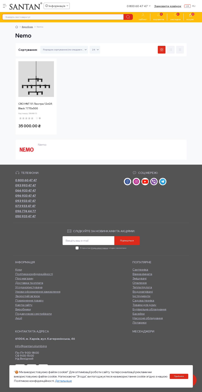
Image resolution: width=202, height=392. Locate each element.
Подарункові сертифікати (33, 313)
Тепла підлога (142, 287)
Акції (18, 318)
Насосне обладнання (147, 318)
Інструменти (141, 296)
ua (187, 6)
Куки (18, 269)
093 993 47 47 (25, 185)
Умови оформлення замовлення (37, 291)
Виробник (27, 26)
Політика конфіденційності (34, 274)
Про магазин (24, 278)
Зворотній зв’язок (27, 296)
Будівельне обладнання (149, 309)
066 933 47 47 (25, 190)
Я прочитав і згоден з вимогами (103, 248)
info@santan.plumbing (31, 346)
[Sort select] (64, 50)
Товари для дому (144, 305)
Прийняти (179, 376)
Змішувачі (139, 278)
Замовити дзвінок (167, 6)
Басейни (138, 313)
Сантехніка (140, 269)
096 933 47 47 (25, 195)
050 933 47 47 (25, 216)
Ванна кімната (142, 274)
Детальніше (63, 381)
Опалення (139, 283)
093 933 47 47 (25, 201)
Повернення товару (29, 300)
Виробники (23, 309)
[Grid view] (161, 50)
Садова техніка (143, 300)
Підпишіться (127, 240)
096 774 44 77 (25, 211)
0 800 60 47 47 (26, 180)
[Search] (128, 17)
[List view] (171, 50)
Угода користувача (99, 248)
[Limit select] (95, 50)
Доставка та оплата (29, 283)
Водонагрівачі (142, 291)
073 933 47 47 (25, 206)
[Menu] (5, 6)
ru (193, 6)
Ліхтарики (139, 322)
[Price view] (180, 50)
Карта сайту (23, 305)
